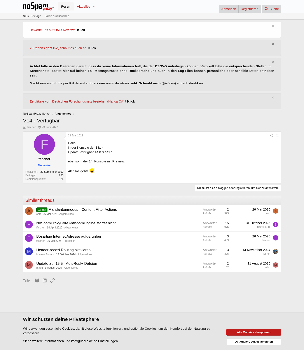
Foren (65, 6)
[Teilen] (271, 135)
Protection (69, 240)
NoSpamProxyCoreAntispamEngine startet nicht (76, 223)
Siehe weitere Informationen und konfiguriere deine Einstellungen (70, 341)
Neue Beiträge (32, 16)
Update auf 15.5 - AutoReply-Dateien (66, 263)
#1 (277, 135)
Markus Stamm (45, 254)
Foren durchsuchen (57, 16)
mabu (39, 267)
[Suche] (271, 9)
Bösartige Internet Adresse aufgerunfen (68, 236)
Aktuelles (83, 6)
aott (38, 214)
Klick (81, 30)
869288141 (263, 226)
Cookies (68, 328)
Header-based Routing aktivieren (63, 250)
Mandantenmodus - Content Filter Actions (83, 209)
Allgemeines (66, 214)
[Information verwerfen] (272, 26)
